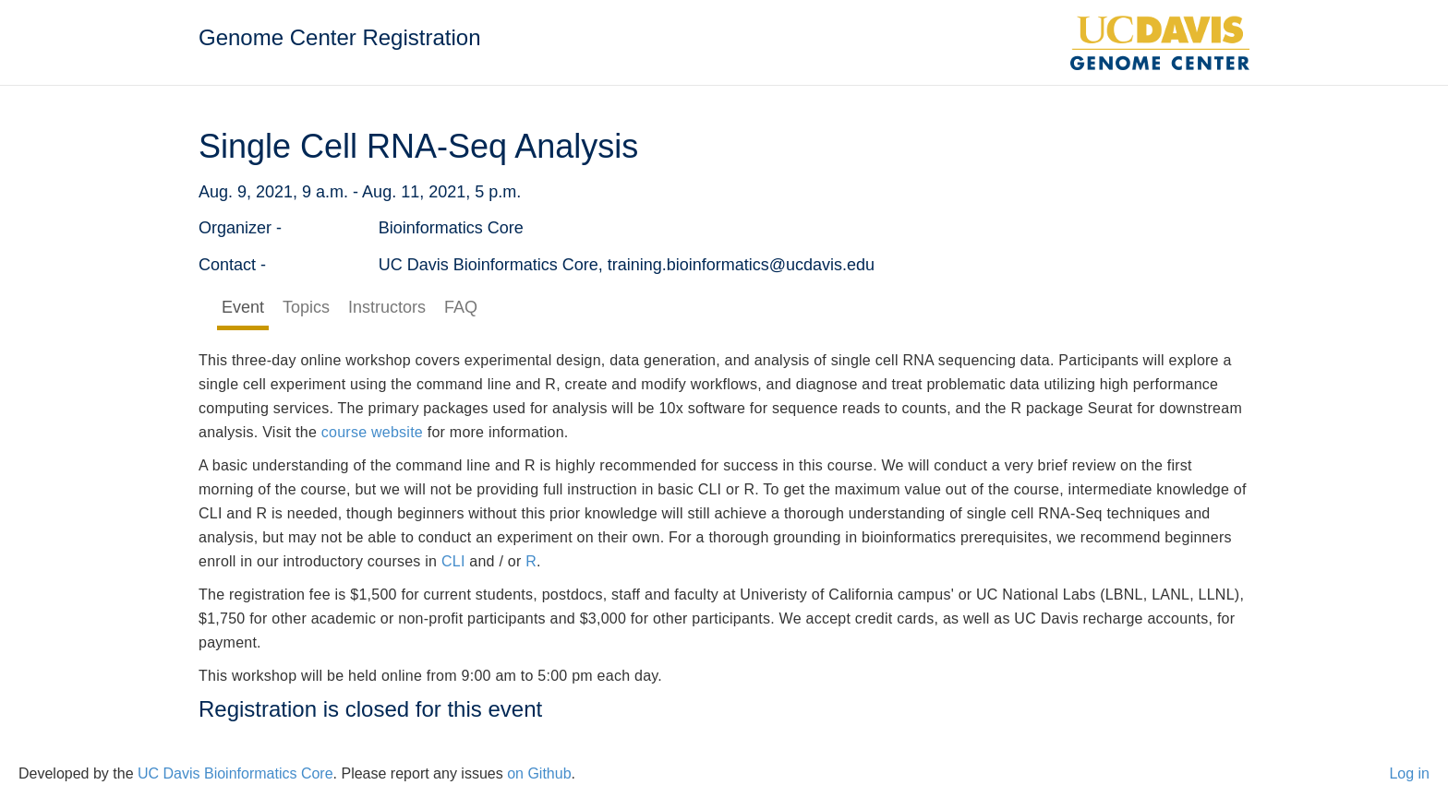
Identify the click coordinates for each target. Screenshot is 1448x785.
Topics (306, 307)
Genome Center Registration (339, 37)
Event (243, 307)
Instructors (387, 307)
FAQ (460, 307)
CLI (453, 561)
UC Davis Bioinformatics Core (235, 773)
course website (372, 432)
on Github (539, 773)
